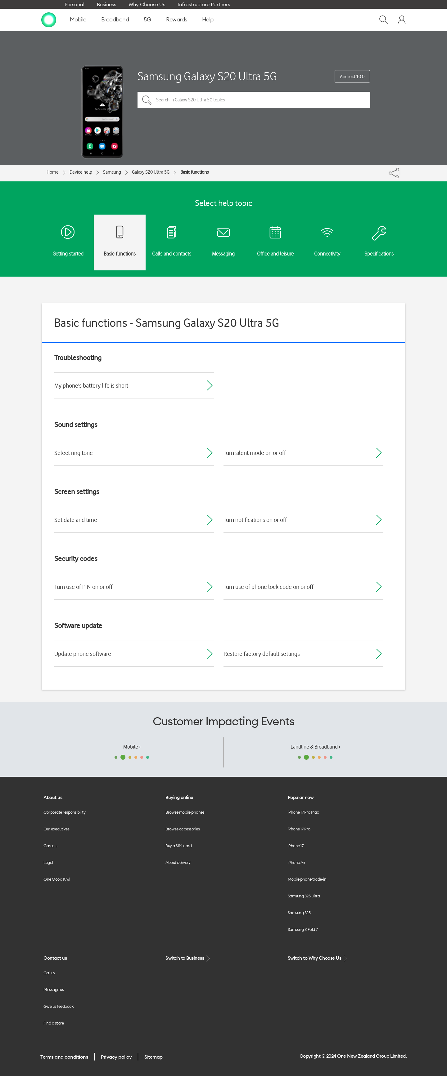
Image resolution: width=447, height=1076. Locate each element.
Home (53, 172)
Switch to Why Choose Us (318, 958)
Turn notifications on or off (255, 519)
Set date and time (75, 519)
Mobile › (132, 747)
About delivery (177, 862)
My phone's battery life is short (91, 385)
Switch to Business (188, 958)
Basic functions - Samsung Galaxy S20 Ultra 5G (166, 323)
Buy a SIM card (178, 845)
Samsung (112, 172)
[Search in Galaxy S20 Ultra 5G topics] (254, 100)
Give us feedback (58, 1006)
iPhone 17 (296, 845)
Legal (48, 862)
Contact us (55, 958)
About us (52, 797)
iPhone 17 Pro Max (303, 812)
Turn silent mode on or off (255, 452)
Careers (50, 845)
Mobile (78, 19)
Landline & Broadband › (315, 747)
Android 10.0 (352, 76)
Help (208, 19)
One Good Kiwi (56, 879)
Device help (81, 172)
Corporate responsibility (64, 812)
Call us (49, 972)
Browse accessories (182, 828)
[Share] (399, 171)
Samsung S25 (299, 912)
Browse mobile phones (184, 812)
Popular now (301, 797)
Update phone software (82, 653)
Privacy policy (116, 1057)
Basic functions (194, 172)
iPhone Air (296, 862)
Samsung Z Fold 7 (303, 929)
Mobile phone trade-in (307, 879)
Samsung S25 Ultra (304, 895)
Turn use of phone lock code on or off (269, 586)
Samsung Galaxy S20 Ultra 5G (207, 76)
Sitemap (153, 1057)
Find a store (53, 1022)
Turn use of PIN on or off (83, 586)
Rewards (176, 19)
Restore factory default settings (262, 653)
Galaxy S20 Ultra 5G (150, 172)
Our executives (56, 828)
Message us (53, 989)
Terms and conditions (64, 1057)
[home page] (48, 19)
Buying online (179, 797)
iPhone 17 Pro (299, 828)
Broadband (115, 19)
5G (147, 19)
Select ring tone (73, 452)
